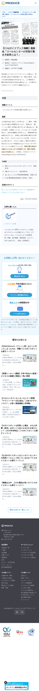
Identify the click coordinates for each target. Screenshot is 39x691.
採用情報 (4, 557)
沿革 (2, 560)
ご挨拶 (3, 550)
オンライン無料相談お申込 (16, 687)
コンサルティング (26, 550)
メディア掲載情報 (13, 12)
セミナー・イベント (27, 580)
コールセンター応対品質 (28, 552)
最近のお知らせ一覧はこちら (19, 510)
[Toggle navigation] (35, 3)
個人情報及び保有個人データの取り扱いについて (29, 594)
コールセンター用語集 (27, 585)
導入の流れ (4, 583)
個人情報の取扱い (26, 597)
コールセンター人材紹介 (28, 557)
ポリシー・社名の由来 (8, 562)
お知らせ (23, 575)
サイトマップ (25, 600)
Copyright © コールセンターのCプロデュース (19, 608)
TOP (3, 12)
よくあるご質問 (25, 588)
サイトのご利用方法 (27, 590)
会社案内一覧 (5, 548)
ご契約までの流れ (6, 578)
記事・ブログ (25, 578)
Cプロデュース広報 (10, 224)
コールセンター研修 (27, 555)
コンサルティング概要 (8, 580)
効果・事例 (4, 588)
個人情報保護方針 (6, 567)
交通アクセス (5, 555)
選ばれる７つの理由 (7, 585)
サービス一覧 (25, 548)
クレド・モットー (6, 565)
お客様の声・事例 (6, 575)
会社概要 (4, 552)
